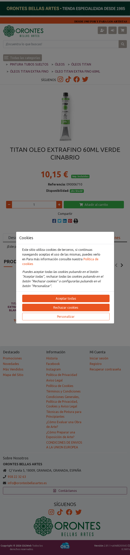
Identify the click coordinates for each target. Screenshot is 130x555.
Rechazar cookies (65, 307)
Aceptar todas (66, 298)
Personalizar (66, 316)
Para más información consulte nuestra (54, 259)
